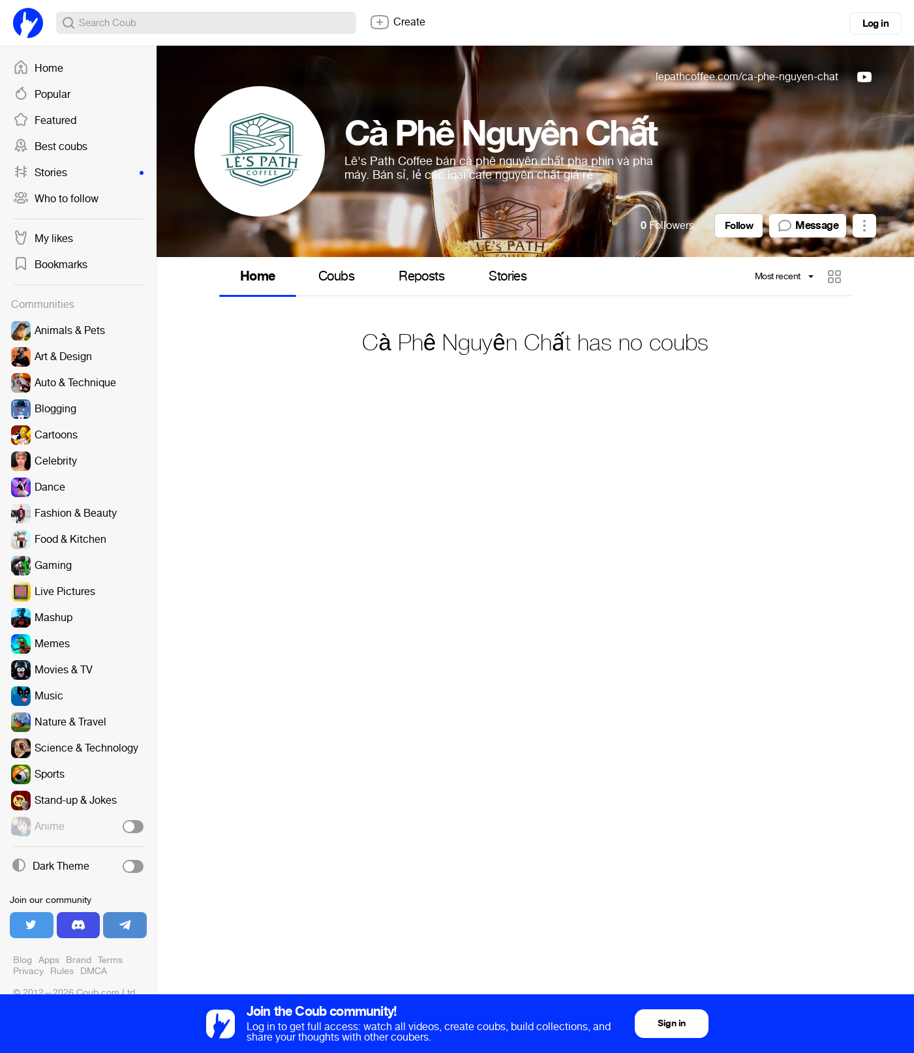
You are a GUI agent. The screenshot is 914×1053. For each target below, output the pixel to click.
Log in (875, 23)
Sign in (671, 1023)
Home (38, 68)
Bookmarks (50, 265)
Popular (41, 94)
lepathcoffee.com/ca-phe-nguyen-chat (747, 77)
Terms (110, 960)
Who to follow (56, 199)
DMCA (93, 971)
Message (807, 226)
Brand (78, 960)
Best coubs (50, 147)
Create (397, 22)
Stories (78, 173)
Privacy (28, 971)
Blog (22, 960)
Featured (44, 121)
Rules (62, 971)
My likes (43, 239)
